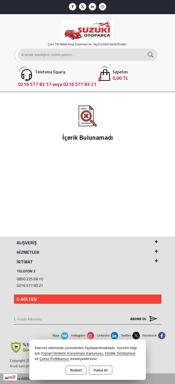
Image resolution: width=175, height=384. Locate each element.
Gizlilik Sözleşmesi (120, 353)
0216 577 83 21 (30, 285)
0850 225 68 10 (30, 279)
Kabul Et (101, 370)
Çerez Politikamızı (54, 359)
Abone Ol (142, 319)
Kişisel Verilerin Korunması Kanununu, (72, 353)
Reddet (76, 370)
